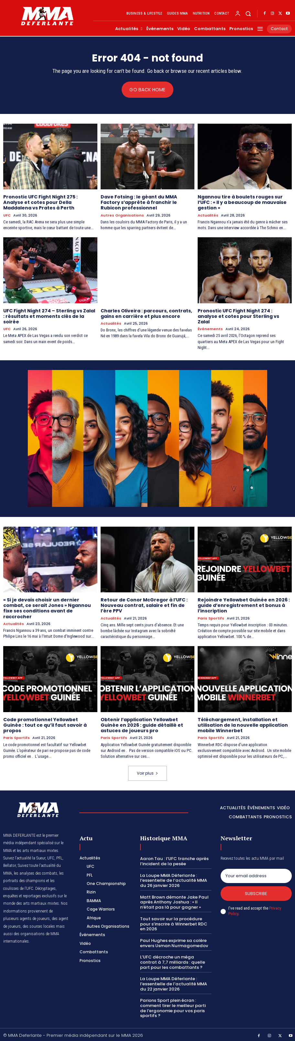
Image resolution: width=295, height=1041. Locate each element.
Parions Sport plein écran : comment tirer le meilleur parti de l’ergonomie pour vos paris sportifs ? (172, 1006)
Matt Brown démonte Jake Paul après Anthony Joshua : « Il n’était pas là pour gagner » (173, 900)
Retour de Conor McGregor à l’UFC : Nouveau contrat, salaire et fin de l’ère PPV (144, 604)
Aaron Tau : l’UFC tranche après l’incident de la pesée (173, 860)
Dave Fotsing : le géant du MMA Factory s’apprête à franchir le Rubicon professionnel (139, 202)
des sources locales (39, 924)
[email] (256, 874)
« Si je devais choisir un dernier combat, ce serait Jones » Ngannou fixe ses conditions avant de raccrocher (47, 607)
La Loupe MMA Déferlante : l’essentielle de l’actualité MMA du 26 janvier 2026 (173, 879)
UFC (7, 215)
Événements (210, 328)
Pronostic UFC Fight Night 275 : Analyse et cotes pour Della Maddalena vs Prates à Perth (40, 202)
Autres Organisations (122, 215)
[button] (248, 14)
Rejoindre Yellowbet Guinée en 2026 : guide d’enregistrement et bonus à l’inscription (243, 604)
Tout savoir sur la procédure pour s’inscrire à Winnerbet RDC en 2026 (175, 922)
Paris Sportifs (211, 617)
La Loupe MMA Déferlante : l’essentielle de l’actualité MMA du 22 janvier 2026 (173, 982)
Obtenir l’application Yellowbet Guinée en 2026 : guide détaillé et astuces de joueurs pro (141, 724)
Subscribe (256, 892)
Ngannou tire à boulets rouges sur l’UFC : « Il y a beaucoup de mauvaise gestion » (242, 202)
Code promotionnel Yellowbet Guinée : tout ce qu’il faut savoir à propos (44, 724)
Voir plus (147, 771)
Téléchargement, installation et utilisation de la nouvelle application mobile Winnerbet (243, 724)
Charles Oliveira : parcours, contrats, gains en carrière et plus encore (146, 313)
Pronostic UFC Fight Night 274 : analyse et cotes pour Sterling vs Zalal (238, 315)
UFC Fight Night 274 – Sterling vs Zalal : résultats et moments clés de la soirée (49, 315)
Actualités (208, 215)
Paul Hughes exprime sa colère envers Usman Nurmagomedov (173, 941)
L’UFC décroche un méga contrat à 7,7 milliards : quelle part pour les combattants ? (175, 960)
